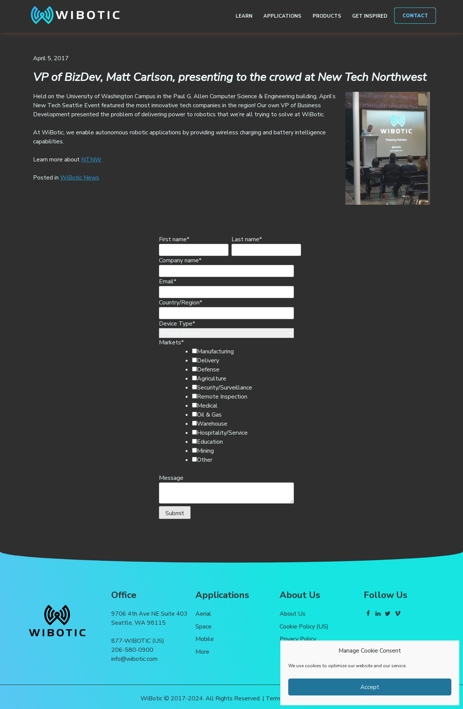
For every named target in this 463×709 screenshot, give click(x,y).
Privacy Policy (298, 639)
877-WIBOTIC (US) (137, 641)
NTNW (91, 159)
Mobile (204, 639)
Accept (369, 687)
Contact (415, 15)
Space (203, 626)
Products (327, 16)
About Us (293, 614)
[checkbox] (239, 405)
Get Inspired (369, 16)
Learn (244, 16)
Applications (282, 16)
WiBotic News (79, 177)
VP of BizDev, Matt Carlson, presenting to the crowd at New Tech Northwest (230, 77)
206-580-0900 (132, 650)
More (202, 652)
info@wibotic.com (134, 659)
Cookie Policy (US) (304, 626)
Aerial (203, 614)
